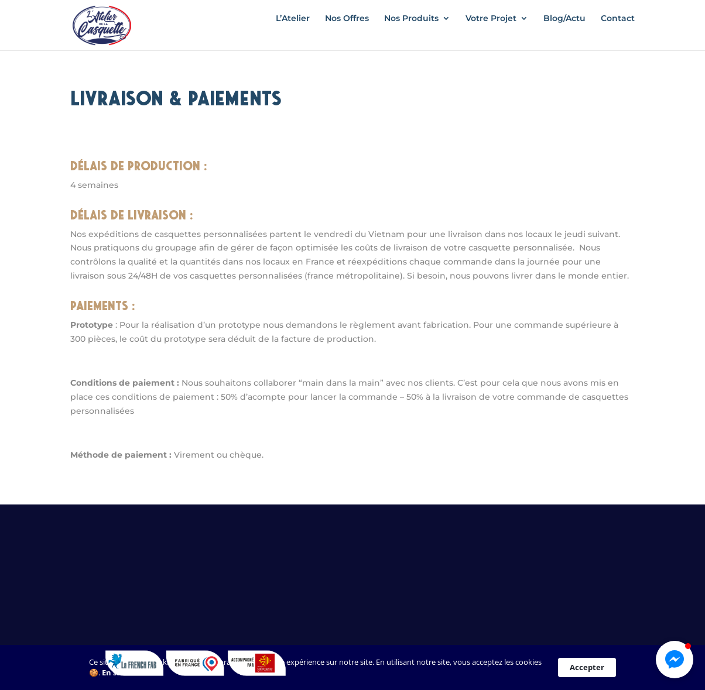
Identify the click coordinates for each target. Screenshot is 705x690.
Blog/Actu (564, 32)
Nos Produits (411, 32)
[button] (674, 659)
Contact (618, 32)
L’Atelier (293, 32)
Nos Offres (347, 32)
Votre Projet (491, 32)
